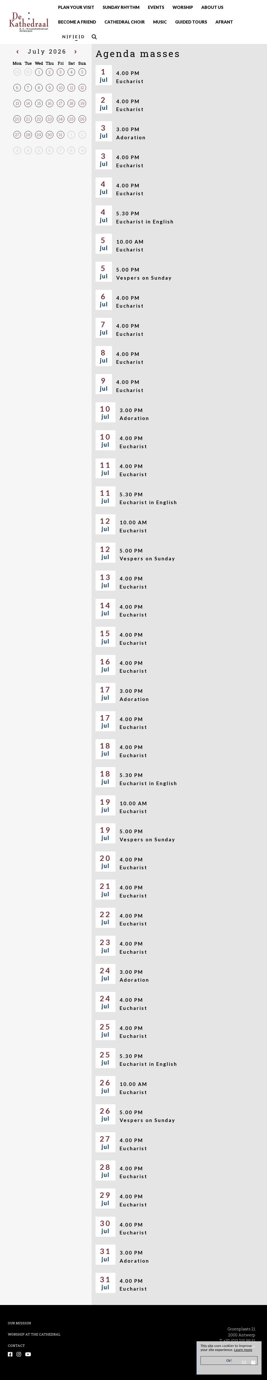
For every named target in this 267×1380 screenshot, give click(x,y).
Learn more (244, 1349)
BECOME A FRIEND (77, 21)
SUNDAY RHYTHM (121, 7)
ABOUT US (212, 7)
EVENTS (156, 7)
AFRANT (224, 21)
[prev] (17, 52)
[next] (75, 52)
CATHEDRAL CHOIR (124, 21)
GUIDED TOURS (191, 21)
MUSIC (160, 21)
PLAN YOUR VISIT (76, 7)
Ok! (229, 1360)
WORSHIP (183, 7)
